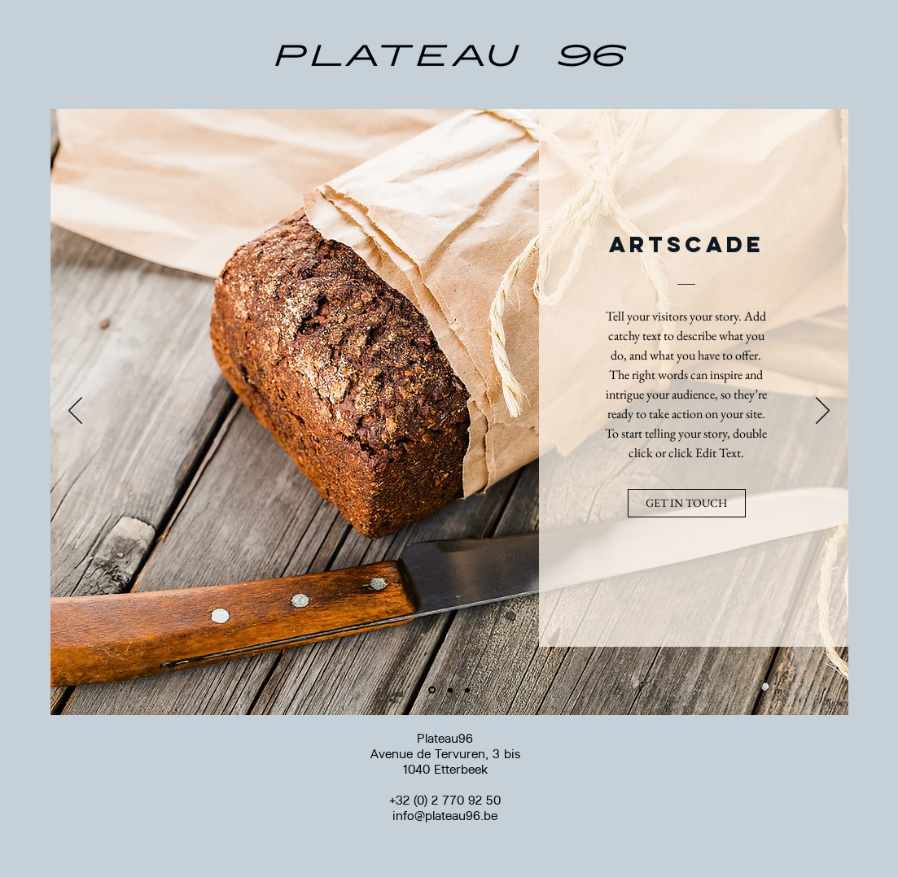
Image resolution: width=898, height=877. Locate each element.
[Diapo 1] (432, 690)
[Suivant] (823, 411)
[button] (687, 503)
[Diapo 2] (450, 689)
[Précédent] (75, 411)
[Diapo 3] (467, 689)
